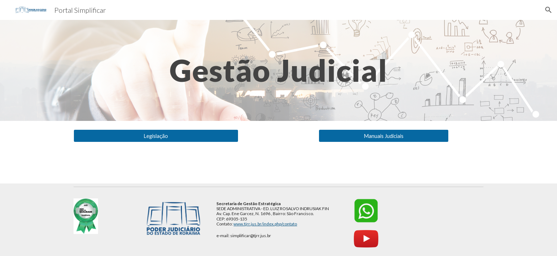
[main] (278, 70)
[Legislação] (156, 136)
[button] (548, 9)
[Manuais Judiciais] (383, 136)
